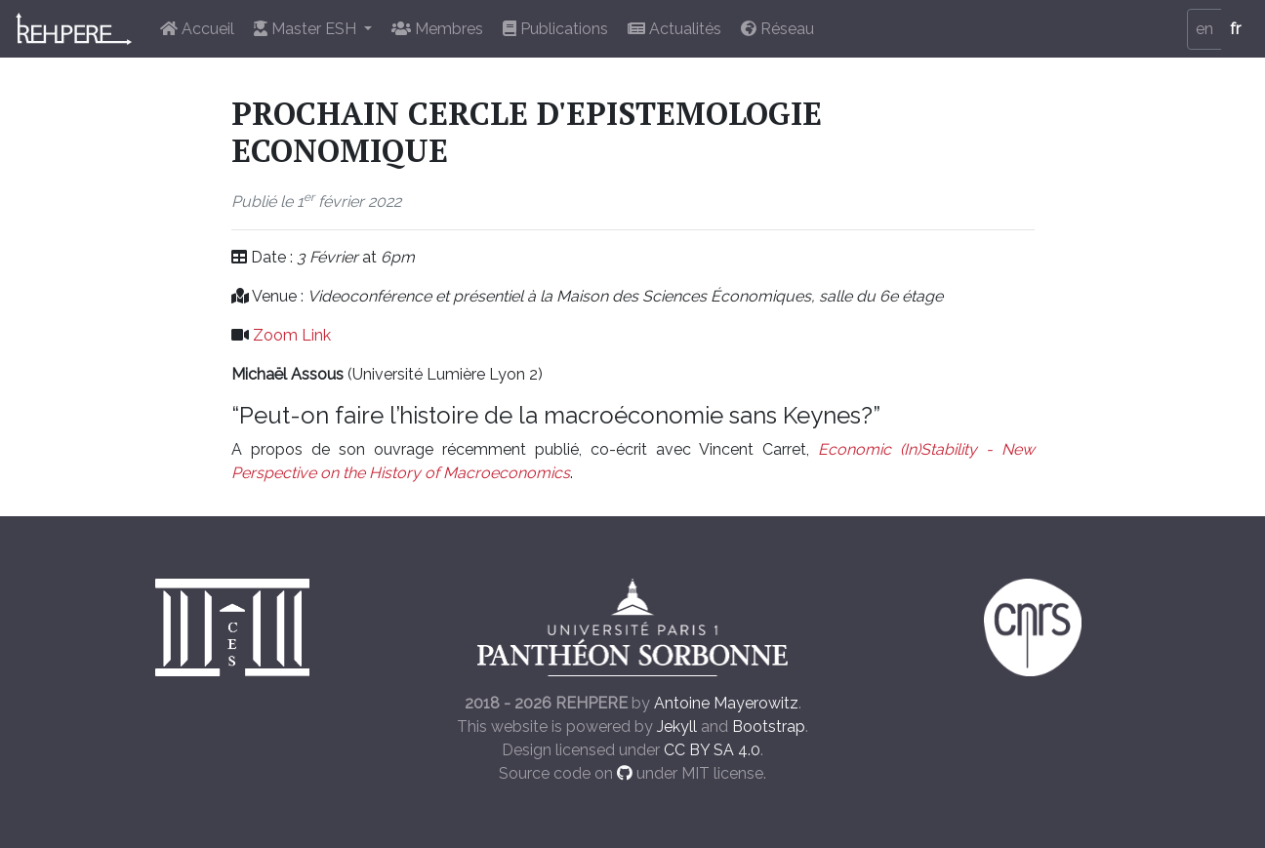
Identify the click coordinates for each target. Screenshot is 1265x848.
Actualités (674, 29)
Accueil (197, 29)
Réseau (777, 29)
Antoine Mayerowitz (726, 703)
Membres (437, 29)
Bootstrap (768, 726)
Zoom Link (292, 335)
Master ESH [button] (307, 29)
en (1204, 29)
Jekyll (677, 726)
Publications (555, 29)
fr (1235, 29)
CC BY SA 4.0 (712, 750)
